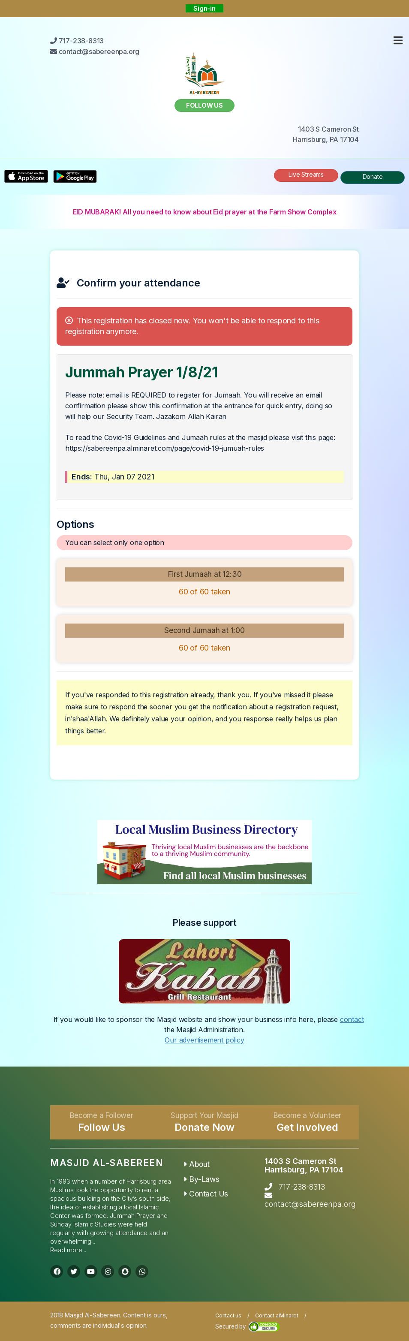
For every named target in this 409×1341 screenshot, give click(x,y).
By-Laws (202, 1179)
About (197, 1164)
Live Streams (306, 174)
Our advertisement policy (204, 1040)
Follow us (204, 105)
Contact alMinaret (276, 1315)
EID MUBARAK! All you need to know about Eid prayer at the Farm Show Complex (205, 212)
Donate (373, 176)
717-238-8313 (302, 1186)
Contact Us (206, 1193)
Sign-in (204, 8)
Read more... (68, 1250)
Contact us (228, 1315)
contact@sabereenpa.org (310, 1203)
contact (352, 1019)
